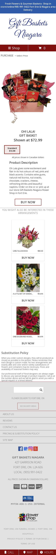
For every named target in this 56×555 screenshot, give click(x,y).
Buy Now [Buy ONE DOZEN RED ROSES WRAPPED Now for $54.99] (28, 343)
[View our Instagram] (30, 450)
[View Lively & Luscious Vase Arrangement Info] (28, 235)
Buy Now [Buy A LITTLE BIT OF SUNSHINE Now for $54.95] (28, 300)
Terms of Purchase (36, 538)
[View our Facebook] (20, 450)
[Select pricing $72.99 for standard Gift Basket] (12, 150)
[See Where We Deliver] (28, 406)
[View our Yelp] (35, 450)
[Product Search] (29, 390)
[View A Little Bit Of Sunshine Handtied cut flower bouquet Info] (28, 278)
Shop (14, 48)
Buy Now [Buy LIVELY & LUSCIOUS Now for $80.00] (28, 257)
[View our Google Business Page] (25, 450)
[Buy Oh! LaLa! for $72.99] (28, 202)
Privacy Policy (15, 538)
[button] (28, 499)
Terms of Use (28, 543)
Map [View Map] (28, 552)
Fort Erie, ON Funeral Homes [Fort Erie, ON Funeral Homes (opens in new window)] (20, 529)
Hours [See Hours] (46, 552)
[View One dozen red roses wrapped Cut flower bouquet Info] (28, 320)
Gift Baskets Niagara (28, 29)
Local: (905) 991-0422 (28, 472)
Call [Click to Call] (9, 552)
